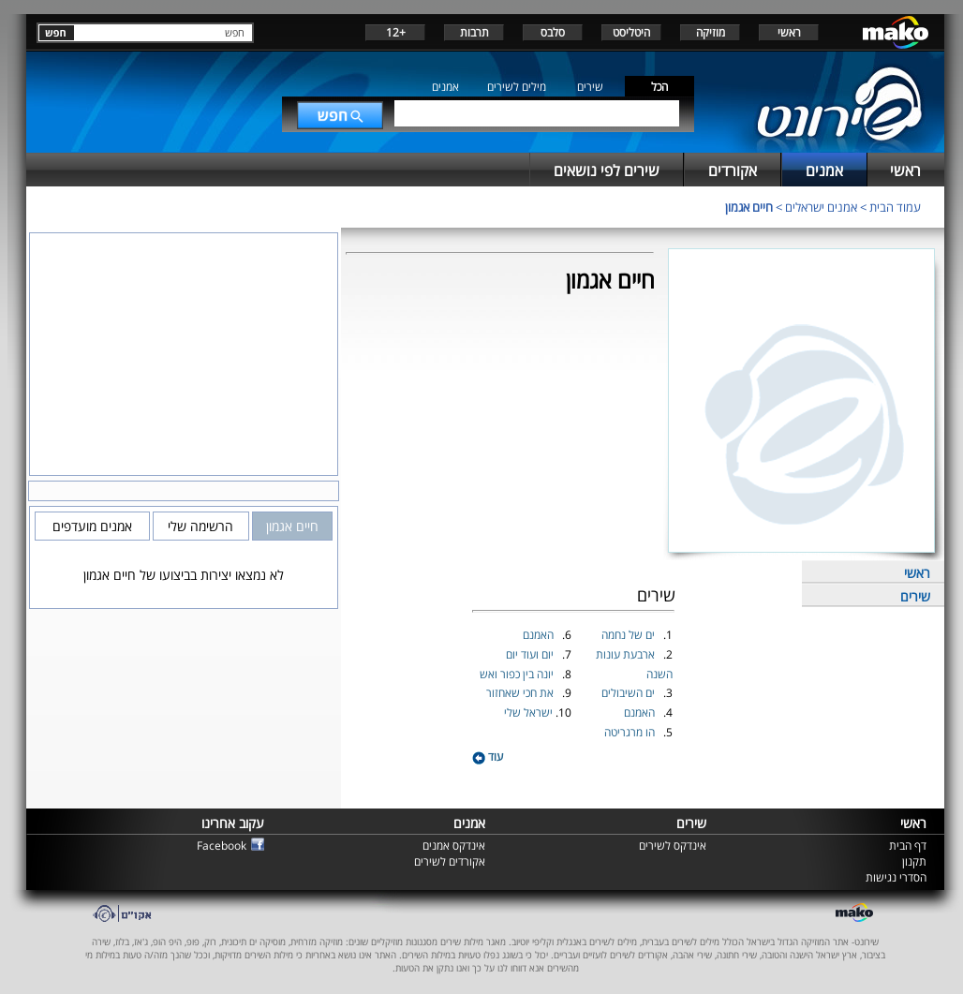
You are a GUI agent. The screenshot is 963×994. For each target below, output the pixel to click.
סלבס (553, 32)
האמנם (641, 712)
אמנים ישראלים (821, 207)
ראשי (789, 32)
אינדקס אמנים (453, 845)
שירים (590, 87)
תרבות (474, 32)
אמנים (445, 87)
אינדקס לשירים (672, 845)
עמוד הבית (895, 207)
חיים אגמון (749, 207)
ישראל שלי (530, 712)
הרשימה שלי (200, 526)
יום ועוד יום (531, 654)
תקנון (914, 861)
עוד (487, 756)
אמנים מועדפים (92, 526)
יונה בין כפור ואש (518, 674)
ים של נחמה (629, 635)
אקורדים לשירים (449, 861)
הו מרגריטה (631, 732)
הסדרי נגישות (896, 877)
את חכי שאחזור (521, 693)
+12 (396, 32)
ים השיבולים (629, 693)
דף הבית (907, 845)
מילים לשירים (516, 87)
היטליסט (631, 32)
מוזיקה (710, 32)
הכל (659, 87)
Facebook (221, 845)
